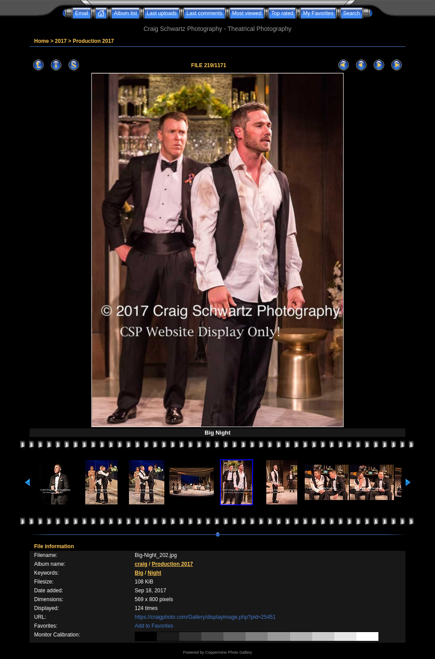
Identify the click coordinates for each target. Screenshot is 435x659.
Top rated (282, 13)
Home (41, 41)
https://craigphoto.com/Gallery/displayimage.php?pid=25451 (205, 617)
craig (141, 564)
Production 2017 (93, 41)
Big (139, 573)
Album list (125, 13)
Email (81, 13)
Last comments (204, 13)
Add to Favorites (154, 626)
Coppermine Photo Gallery (228, 652)
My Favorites (318, 13)
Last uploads (162, 13)
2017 (61, 41)
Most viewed (247, 13)
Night (154, 573)
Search (351, 13)
